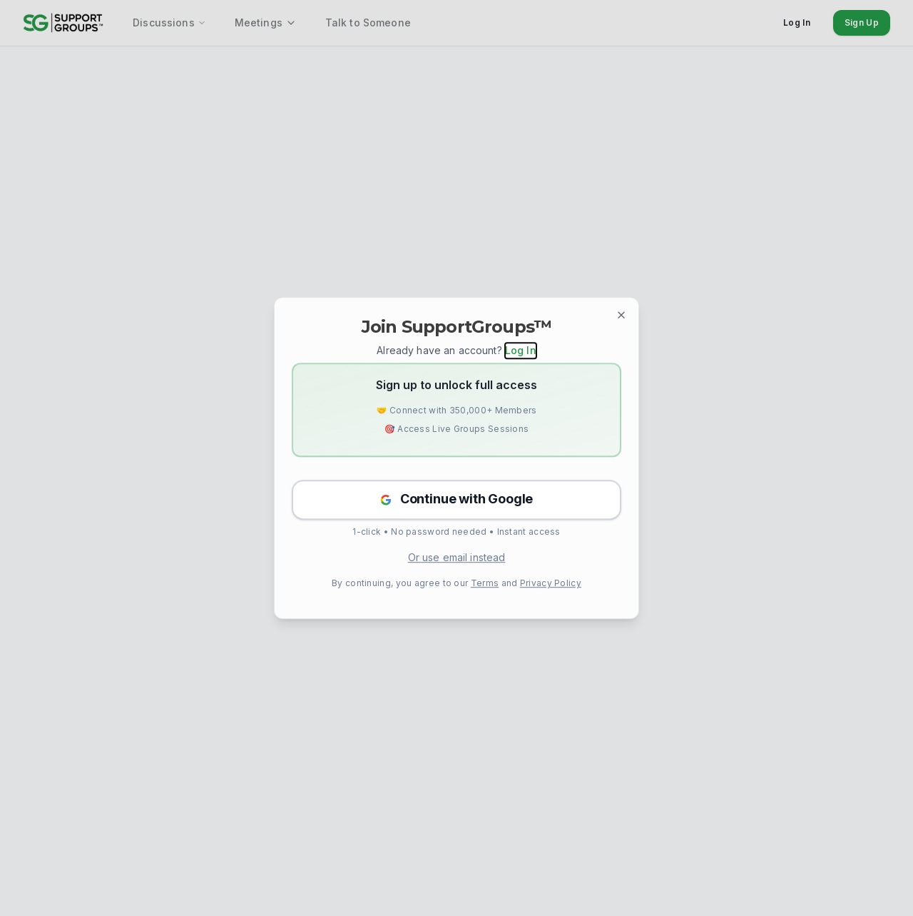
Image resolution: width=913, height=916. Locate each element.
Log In (520, 350)
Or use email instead (457, 557)
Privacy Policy (550, 583)
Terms (485, 583)
